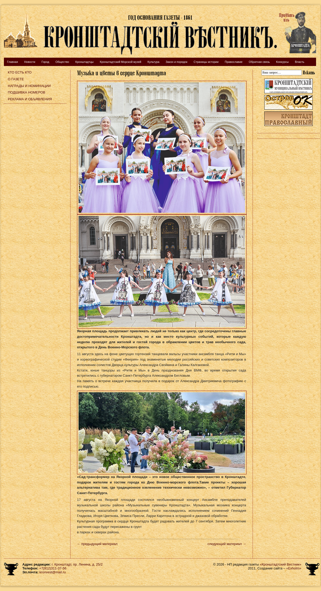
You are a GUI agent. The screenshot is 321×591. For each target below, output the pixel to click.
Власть (299, 61)
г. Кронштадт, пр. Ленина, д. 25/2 (77, 564)
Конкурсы (282, 61)
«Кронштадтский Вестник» (280, 564)
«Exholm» (293, 568)
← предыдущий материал (97, 544)
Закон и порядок (177, 61)
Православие (233, 61)
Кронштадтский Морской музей (120, 61)
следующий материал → (226, 544)
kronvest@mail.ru (52, 572)
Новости (29, 61)
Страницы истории (206, 61)
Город (45, 61)
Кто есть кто (19, 72)
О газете (16, 79)
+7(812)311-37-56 (52, 568)
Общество (62, 61)
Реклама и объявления (30, 99)
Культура (153, 61)
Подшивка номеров (26, 92)
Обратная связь (259, 61)
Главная (12, 61)
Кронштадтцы (84, 61)
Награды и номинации (29, 86)
